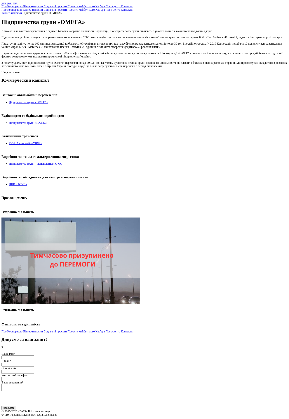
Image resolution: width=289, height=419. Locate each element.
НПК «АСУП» (18, 184)
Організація (8, 368)
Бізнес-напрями (12, 13)
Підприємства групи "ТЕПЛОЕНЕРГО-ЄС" (36, 163)
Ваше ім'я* (8, 353)
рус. (9, 3)
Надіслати (9, 409)
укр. (4, 3)
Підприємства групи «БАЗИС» (28, 122)
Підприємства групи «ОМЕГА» (28, 102)
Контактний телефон (14, 375)
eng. (15, 3)
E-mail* (6, 360)
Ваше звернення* (12, 382)
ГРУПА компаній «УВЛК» (25, 143)
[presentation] (29, 400)
